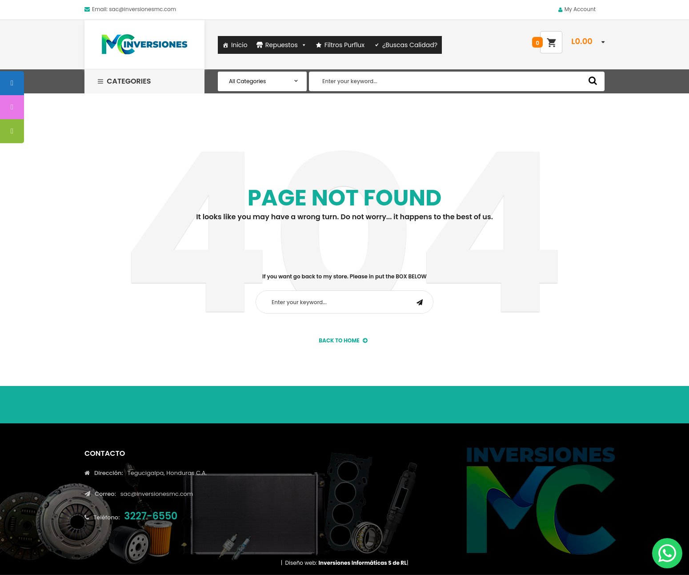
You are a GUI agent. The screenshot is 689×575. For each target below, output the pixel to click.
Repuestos (286, 45)
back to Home (343, 340)
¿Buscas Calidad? (409, 44)
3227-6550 (150, 516)
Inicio (239, 44)
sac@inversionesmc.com (142, 9)
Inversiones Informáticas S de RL (362, 563)
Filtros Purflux (344, 44)
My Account (580, 9)
